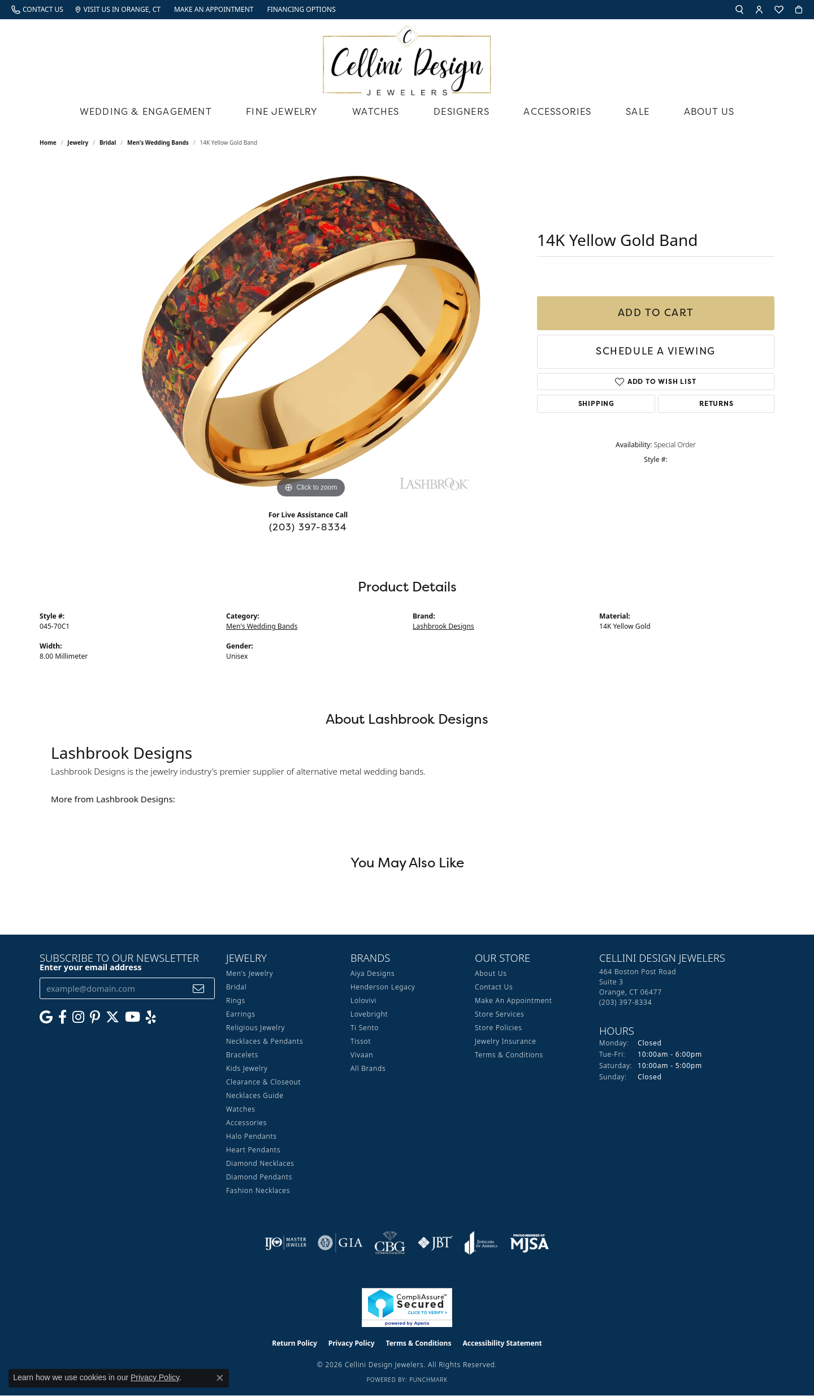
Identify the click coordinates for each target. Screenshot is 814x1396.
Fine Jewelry (282, 111)
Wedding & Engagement (146, 111)
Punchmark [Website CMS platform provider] (428, 1380)
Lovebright (369, 1014)
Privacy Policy (351, 1343)
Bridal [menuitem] (236, 987)
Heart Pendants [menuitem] (253, 1150)
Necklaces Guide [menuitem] (255, 1095)
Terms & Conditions (509, 1055)
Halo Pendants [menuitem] (251, 1136)
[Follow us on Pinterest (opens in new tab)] (95, 1017)
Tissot (360, 1041)
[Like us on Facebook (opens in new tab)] (62, 1017)
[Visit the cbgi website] (390, 1243)
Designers (462, 111)
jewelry (77, 142)
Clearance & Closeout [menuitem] (263, 1082)
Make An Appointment (513, 1000)
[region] (310, 331)
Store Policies (498, 1027)
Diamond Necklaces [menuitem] (260, 1163)
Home (48, 142)
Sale (638, 111)
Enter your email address (90, 967)
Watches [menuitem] (241, 1109)
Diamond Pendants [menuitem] (259, 1177)
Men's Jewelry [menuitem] (249, 973)
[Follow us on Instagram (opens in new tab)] (78, 1017)
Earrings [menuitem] (241, 1014)
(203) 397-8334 (308, 527)
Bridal (107, 142)
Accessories (557, 111)
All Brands (368, 1068)
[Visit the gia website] (340, 1243)
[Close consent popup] (220, 1378)
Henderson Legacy (382, 987)
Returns (716, 403)
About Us (709, 111)
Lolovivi (363, 1000)
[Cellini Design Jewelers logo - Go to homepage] (407, 57)
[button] (739, 9)
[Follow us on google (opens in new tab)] (46, 1017)
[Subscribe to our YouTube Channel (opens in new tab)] (132, 1017)
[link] (37, 9)
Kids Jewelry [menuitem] (246, 1068)
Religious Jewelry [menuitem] (255, 1027)
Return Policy (294, 1343)
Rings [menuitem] (235, 1000)
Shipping (596, 403)
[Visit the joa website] (481, 1243)
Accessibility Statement (502, 1343)
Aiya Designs (372, 973)
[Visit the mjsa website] (529, 1243)
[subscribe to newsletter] (198, 988)
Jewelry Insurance (505, 1041)
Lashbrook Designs (443, 626)
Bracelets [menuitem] (242, 1055)
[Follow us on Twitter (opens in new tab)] (112, 1017)
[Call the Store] (625, 1002)
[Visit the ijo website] (286, 1243)
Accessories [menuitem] (246, 1122)
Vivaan (361, 1055)
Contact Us (494, 987)
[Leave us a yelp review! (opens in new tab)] (151, 1017)
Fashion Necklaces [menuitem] (258, 1190)
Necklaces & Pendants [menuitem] (264, 1041)
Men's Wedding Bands (158, 142)
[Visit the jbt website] (435, 1243)
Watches (375, 111)
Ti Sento (364, 1027)
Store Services (499, 1014)
